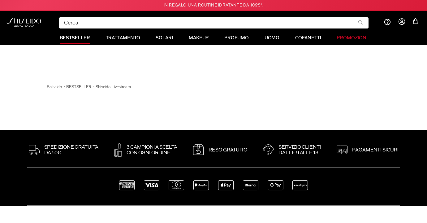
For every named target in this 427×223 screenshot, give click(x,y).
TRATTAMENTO (123, 38)
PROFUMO (236, 38)
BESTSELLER (75, 38)
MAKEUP (199, 38)
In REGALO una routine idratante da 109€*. (214, 5)
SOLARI (164, 38)
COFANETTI (308, 38)
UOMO (272, 38)
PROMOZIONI (352, 38)
